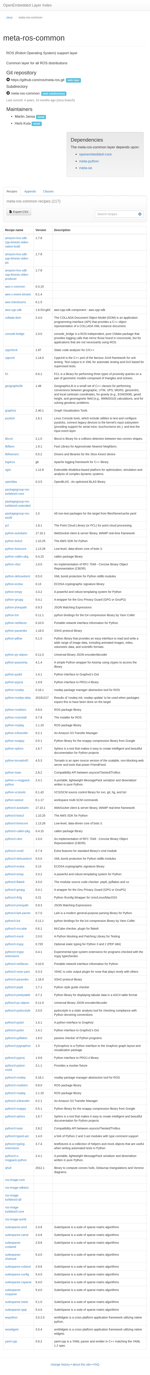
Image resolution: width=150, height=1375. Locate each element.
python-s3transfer (16, 733)
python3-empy (14, 874)
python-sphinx (14, 748)
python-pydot (13, 674)
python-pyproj (14, 682)
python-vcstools (15, 792)
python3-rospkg (15, 1093)
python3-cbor (13, 839)
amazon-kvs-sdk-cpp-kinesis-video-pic (17, 258)
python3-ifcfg (13, 897)
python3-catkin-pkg (17, 831)
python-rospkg (14, 725)
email (41, 116)
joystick (10, 418)
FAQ (96, 1364)
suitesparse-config (17, 1274)
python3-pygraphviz (18, 1045)
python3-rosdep (15, 1077)
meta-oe (85, 168)
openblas (11, 481)
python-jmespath (16, 607)
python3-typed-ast (17, 1136)
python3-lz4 (12, 920)
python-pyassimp (16, 662)
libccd (9, 438)
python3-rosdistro (16, 1085)
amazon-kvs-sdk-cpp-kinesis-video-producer (17, 274)
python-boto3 (13, 541)
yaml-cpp (11, 1341)
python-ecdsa (14, 584)
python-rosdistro (15, 709)
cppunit (10, 357)
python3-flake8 (14, 882)
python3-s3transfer (17, 1101)
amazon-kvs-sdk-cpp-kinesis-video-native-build (17, 242)
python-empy (13, 591)
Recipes (12, 191)
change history (60, 1364)
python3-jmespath (16, 905)
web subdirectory (54, 93)
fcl (6, 374)
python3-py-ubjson (17, 1002)
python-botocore (15, 548)
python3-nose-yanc (17, 971)
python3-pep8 (14, 987)
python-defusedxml (17, 576)
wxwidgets (12, 1329)
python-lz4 (12, 615)
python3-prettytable (17, 995)
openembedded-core (95, 154)
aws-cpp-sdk (13, 310)
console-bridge (14, 334)
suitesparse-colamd (18, 1266)
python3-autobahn (17, 807)
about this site (81, 1364)
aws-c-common (15, 286)
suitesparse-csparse (18, 1282)
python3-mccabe (16, 928)
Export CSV (18, 211)
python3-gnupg (15, 889)
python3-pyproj (15, 1057)
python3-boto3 (14, 815)
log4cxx (10, 462)
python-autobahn (16, 533)
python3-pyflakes (16, 1038)
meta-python (89, 161)
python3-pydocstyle (18, 1010)
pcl (7, 525)
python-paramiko (16, 630)
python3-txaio (14, 1128)
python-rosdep (14, 690)
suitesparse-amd (16, 1227)
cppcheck (11, 350)
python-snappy (14, 740)
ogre (8, 469)
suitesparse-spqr (16, 1309)
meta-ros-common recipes (33, 201)
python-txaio (13, 772)
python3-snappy (15, 1108)
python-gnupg (14, 599)
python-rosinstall (16, 717)
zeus (9, 17)
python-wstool (14, 800)
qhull (8, 1168)
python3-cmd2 (14, 851)
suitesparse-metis (16, 1302)
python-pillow (13, 638)
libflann (9, 446)
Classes (48, 191)
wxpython (11, 1317)
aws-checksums (15, 302)
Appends (30, 191)
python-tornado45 (16, 760)
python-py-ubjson (16, 654)
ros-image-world (15, 1219)
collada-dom (13, 317)
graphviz (10, 410)
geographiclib (14, 386)
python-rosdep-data (18, 697)
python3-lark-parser (18, 913)
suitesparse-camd (16, 1235)
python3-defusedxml (18, 858)
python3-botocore (16, 823)
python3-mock (14, 936)
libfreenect (12, 454)
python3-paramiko (17, 979)
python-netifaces (16, 623)
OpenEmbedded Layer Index (27, 5)
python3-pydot (14, 1022)
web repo (73, 80)
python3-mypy (14, 944)
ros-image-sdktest (16, 1187)
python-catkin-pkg (16, 556)
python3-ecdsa (14, 866)
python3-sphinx (15, 1116)
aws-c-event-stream (18, 294)
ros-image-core (15, 1180)
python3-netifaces (16, 964)
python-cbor (13, 564)
